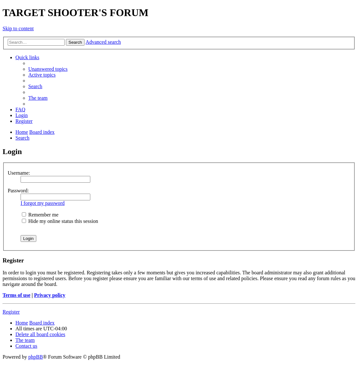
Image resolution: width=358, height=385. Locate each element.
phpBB (35, 357)
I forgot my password (43, 203)
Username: (19, 173)
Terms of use (17, 295)
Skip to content (18, 28)
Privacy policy (49, 295)
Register (11, 312)
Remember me (40, 214)
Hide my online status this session (60, 221)
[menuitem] (47, 69)
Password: (18, 190)
